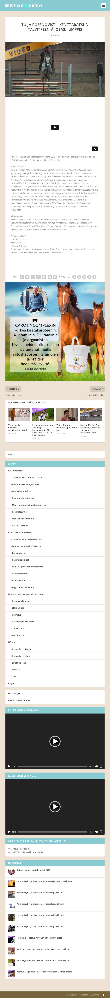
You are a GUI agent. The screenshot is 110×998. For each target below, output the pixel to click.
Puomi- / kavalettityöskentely (26, 546)
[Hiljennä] (96, 766)
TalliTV (15, 676)
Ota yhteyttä (14, 693)
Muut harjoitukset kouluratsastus (29, 505)
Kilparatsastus (19, 512)
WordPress (51, 995)
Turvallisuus (18, 628)
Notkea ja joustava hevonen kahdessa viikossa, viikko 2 (43, 960)
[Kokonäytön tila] (101, 766)
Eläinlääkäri (18, 608)
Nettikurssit (18, 635)
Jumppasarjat (19, 553)
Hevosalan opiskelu (21, 649)
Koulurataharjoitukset (23, 498)
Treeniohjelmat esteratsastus (27, 539)
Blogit (11, 683)
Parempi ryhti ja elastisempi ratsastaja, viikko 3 (40, 915)
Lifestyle (12, 642)
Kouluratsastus (15, 470)
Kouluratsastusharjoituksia (25, 484)
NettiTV (16, 669)
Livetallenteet (19, 662)
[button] (55, 741)
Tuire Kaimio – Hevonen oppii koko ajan (66, 427)
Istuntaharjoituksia (21, 491)
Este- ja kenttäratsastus (20, 532)
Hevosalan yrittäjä (21, 656)
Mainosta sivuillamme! (19, 700)
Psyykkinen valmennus (23, 518)
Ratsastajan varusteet (23, 621)
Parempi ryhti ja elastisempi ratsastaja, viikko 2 (40, 904)
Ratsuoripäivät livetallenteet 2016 (33, 870)
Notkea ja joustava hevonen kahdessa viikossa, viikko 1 (43, 949)
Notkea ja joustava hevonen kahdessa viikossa (39, 937)
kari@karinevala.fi (35, 852)
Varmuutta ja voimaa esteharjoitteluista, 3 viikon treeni (44, 971)
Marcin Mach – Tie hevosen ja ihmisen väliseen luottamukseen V (90, 429)
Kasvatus (16, 614)
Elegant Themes (23, 995)
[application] (54, 741)
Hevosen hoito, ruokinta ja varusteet (26, 594)
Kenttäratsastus (20, 573)
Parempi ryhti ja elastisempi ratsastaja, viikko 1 (40, 892)
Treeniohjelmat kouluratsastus (27, 477)
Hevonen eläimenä (21, 601)
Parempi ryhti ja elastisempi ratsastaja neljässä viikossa (44, 881)
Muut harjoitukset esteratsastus (28, 566)
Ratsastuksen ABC (21, 525)
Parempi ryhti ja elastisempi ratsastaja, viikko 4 (40, 926)
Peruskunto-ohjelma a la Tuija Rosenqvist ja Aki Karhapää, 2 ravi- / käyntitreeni (43, 430)
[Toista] (9, 766)
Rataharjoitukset (20, 560)
